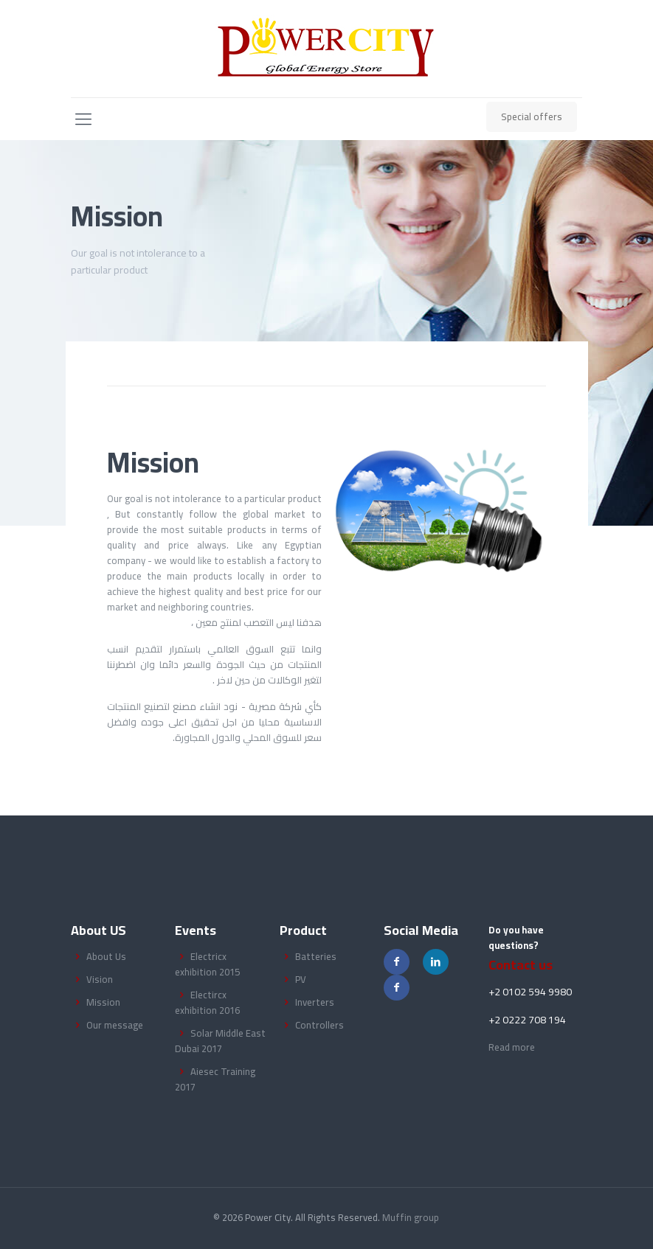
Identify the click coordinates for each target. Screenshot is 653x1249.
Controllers (319, 1025)
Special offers (531, 116)
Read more (511, 1047)
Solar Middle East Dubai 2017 (220, 1040)
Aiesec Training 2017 (215, 1079)
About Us (106, 956)
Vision (99, 979)
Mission (103, 1002)
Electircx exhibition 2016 (207, 1002)
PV (300, 979)
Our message (114, 1025)
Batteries (315, 956)
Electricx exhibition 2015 (207, 964)
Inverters (314, 1002)
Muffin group (410, 1217)
